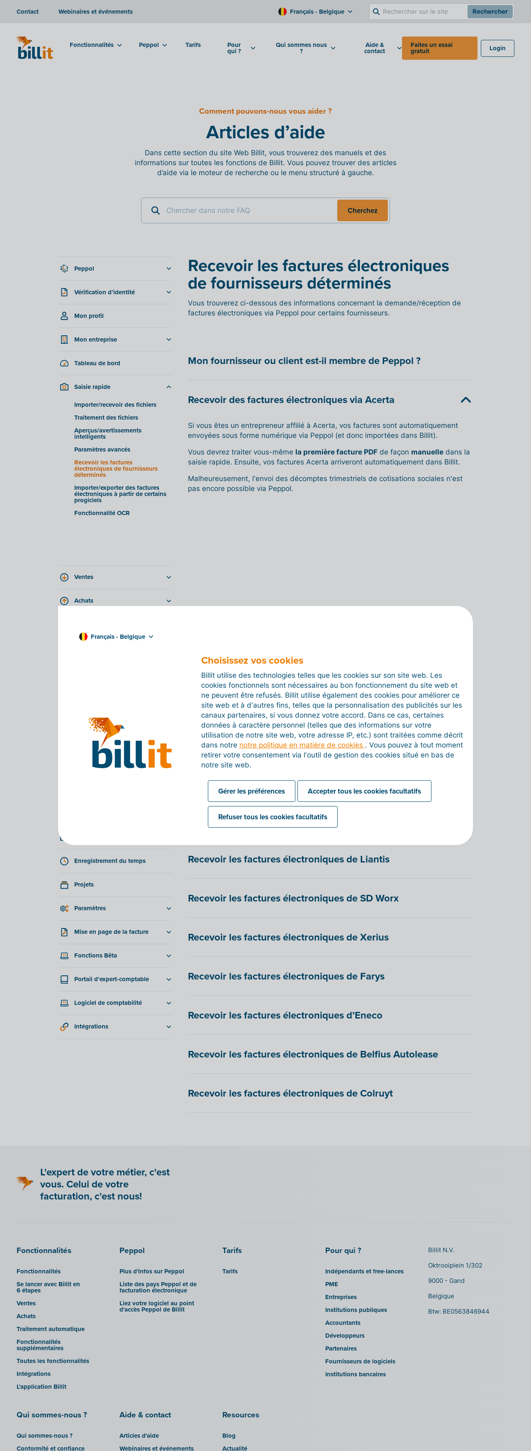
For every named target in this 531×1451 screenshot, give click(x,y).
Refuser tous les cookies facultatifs (272, 817)
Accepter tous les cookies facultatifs (364, 791)
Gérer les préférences (251, 791)
